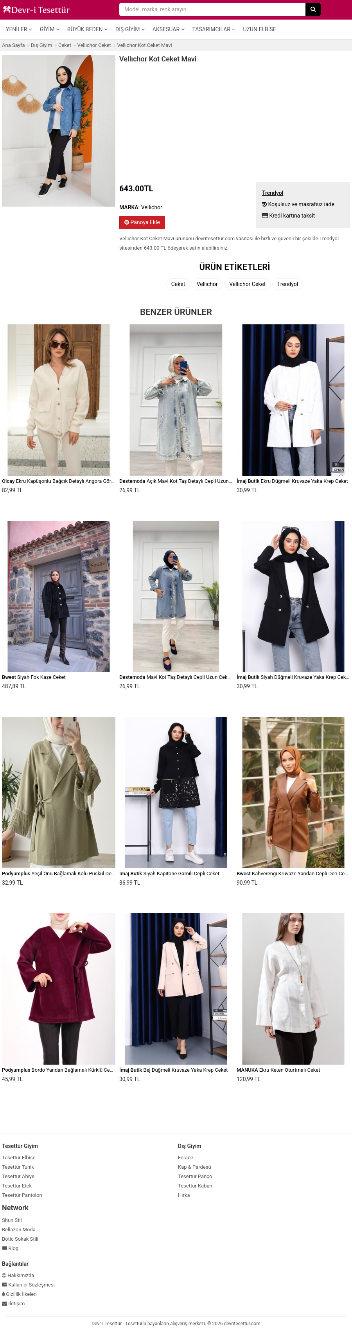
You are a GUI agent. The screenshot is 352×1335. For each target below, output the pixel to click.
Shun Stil (12, 1220)
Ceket (178, 284)
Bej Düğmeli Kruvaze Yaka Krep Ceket (173, 1070)
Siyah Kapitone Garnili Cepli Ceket (169, 873)
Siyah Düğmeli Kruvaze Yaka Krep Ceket (293, 677)
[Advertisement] (234, 121)
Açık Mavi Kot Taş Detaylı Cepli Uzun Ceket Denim (189, 481)
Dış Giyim (130, 29)
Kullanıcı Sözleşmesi (28, 1285)
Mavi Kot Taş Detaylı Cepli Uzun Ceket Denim (183, 677)
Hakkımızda (18, 1275)
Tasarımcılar (213, 29)
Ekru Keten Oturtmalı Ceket (278, 1070)
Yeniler (19, 29)
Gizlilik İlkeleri (19, 1294)
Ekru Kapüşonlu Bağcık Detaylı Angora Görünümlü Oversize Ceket (82, 481)
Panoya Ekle (142, 222)
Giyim (49, 29)
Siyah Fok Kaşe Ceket (34, 677)
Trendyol (287, 284)
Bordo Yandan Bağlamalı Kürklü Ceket (59, 1070)
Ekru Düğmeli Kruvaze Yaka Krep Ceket (292, 481)
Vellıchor (207, 284)
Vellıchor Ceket (247, 284)
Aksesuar (169, 29)
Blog (10, 1248)
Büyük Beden (87, 29)
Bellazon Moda (19, 1229)
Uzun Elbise (259, 29)
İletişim (13, 1303)
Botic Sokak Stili (20, 1239)
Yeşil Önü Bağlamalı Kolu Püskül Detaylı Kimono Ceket (78, 873)
